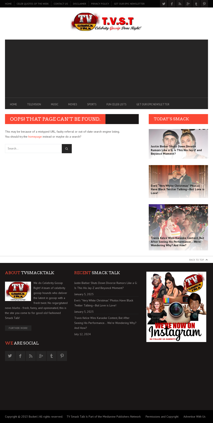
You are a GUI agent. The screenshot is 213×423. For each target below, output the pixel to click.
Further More (18, 328)
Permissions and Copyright (162, 416)
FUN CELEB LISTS (116, 104)
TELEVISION (34, 104)
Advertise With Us (194, 416)
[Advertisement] (106, 69)
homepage (35, 136)
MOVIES (72, 104)
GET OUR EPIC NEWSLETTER (129, 3)
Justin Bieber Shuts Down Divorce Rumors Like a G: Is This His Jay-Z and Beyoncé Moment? (105, 285)
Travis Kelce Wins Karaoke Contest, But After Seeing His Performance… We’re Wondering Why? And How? (105, 323)
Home (8, 3)
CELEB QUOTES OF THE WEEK (33, 3)
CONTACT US (61, 3)
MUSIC (54, 104)
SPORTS (92, 104)
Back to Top (196, 259)
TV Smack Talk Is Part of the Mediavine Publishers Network (104, 416)
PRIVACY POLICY (100, 3)
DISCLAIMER (79, 3)
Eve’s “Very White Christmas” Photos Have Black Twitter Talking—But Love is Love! (103, 303)
